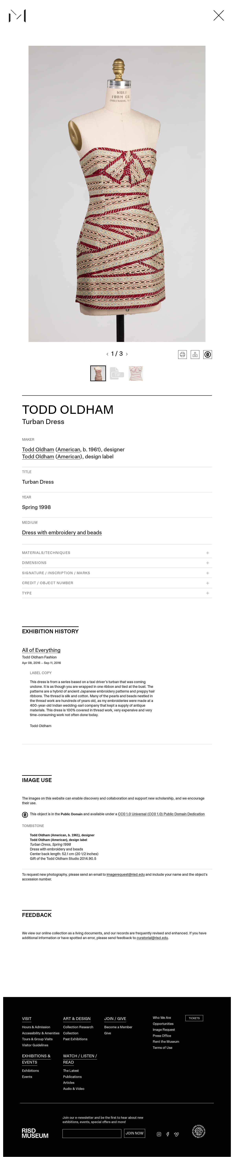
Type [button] (27, 593)
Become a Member (118, 1027)
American (68, 450)
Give (107, 1033)
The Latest (71, 1070)
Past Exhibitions (75, 1039)
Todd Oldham (38, 450)
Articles (68, 1082)
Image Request (164, 1029)
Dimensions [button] (34, 563)
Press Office (162, 1036)
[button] (107, 355)
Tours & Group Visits (37, 1039)
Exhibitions (30, 1070)
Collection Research (78, 1027)
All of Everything (41, 650)
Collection (70, 1033)
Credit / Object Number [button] (47, 583)
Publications (72, 1077)
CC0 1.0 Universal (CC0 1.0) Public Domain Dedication (161, 814)
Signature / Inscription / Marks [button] (56, 573)
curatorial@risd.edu (152, 938)
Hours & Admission (36, 1027)
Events (27, 1077)
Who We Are (162, 1017)
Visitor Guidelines (35, 1045)
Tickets (194, 1018)
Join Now (135, 1133)
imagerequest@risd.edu (126, 874)
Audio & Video (73, 1089)
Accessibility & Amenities (40, 1033)
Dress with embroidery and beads (62, 533)
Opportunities (163, 1024)
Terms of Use (162, 1047)
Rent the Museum (166, 1041)
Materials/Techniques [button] (46, 553)
